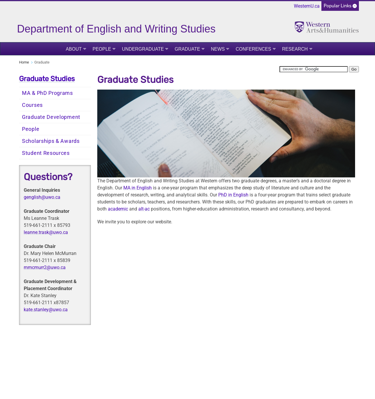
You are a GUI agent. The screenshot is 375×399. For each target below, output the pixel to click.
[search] (313, 69)
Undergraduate (143, 49)
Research (295, 49)
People (102, 49)
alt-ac (144, 209)
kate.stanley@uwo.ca (46, 309)
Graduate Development (51, 117)
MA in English (137, 188)
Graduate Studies (47, 79)
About (74, 49)
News (218, 49)
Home (24, 62)
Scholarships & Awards (51, 141)
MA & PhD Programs (47, 93)
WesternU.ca (307, 6)
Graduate (187, 49)
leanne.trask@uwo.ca (46, 232)
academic (118, 209)
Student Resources (46, 153)
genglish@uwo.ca (42, 197)
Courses (32, 105)
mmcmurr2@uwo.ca (45, 267)
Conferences (253, 49)
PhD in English (233, 195)
